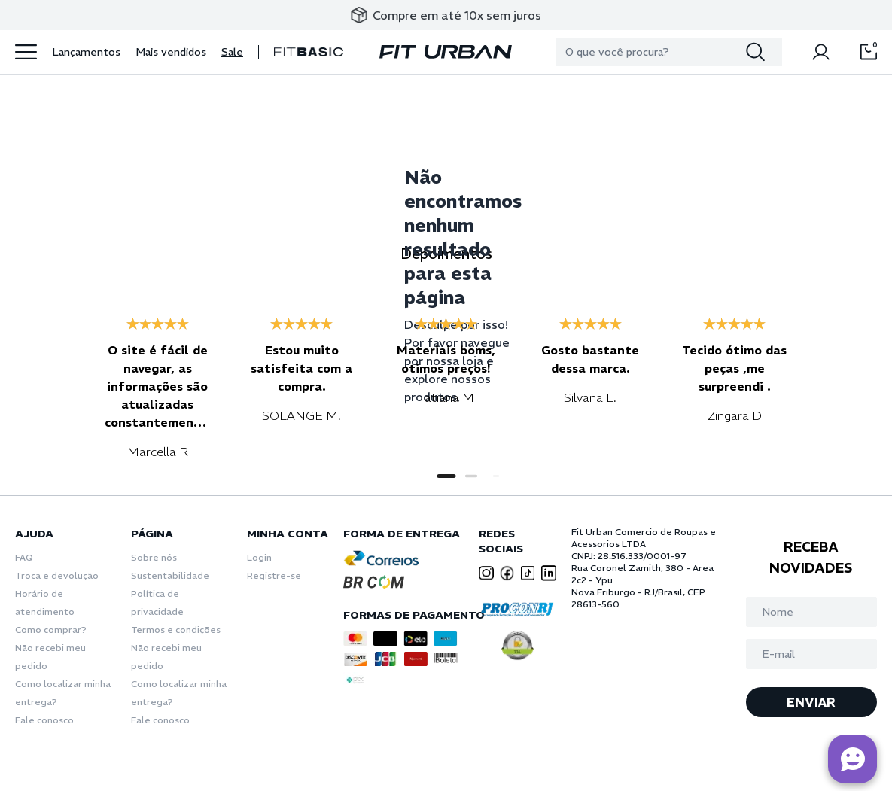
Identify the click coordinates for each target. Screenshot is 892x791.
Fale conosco (44, 720)
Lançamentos (86, 52)
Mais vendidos (170, 52)
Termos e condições (176, 629)
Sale (232, 52)
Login (259, 557)
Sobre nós (154, 557)
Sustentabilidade (170, 575)
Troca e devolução (57, 575)
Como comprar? (51, 629)
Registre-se (274, 575)
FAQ (24, 557)
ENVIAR (811, 702)
